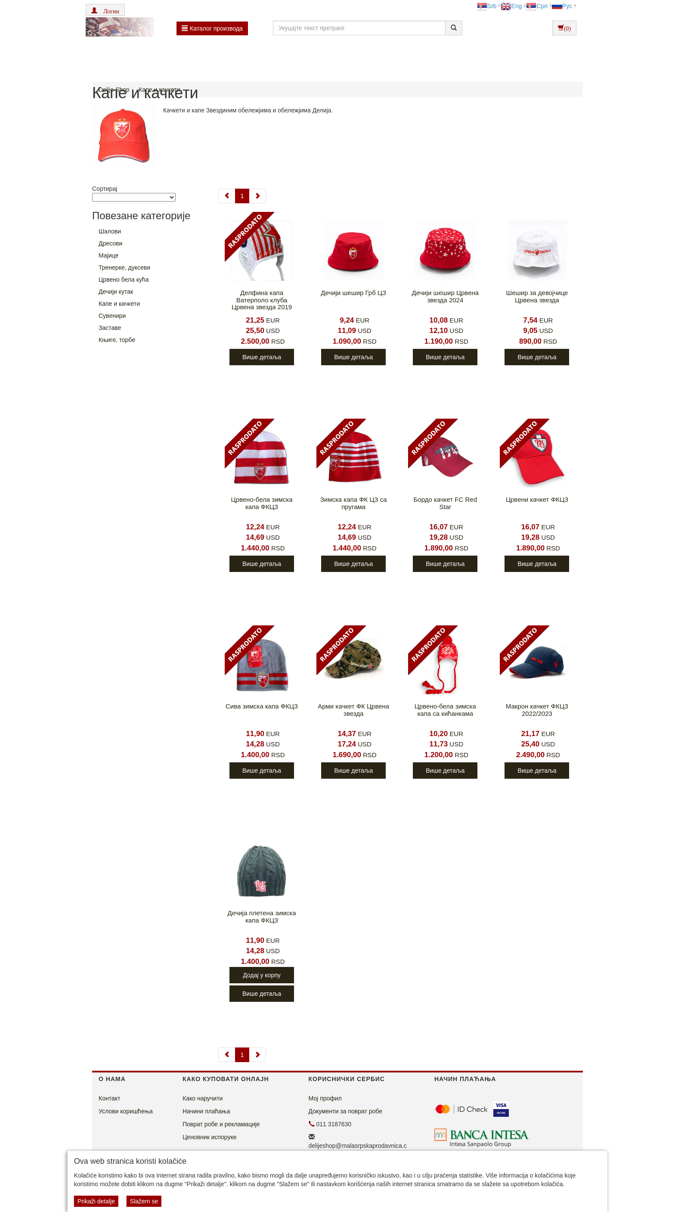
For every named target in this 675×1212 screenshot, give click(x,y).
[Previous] (226, 196)
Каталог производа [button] (212, 28)
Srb (487, 6)
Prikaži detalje (96, 1201)
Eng (511, 6)
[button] (105, 10)
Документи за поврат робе (346, 1111)
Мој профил (325, 1098)
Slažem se (144, 1201)
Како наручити (203, 1098)
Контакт (109, 1098)
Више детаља (261, 357)
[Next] (257, 196)
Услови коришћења (126, 1111)
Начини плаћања (206, 1111)
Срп (536, 6)
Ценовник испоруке (210, 1137)
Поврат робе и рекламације (221, 1124)
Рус (562, 6)
